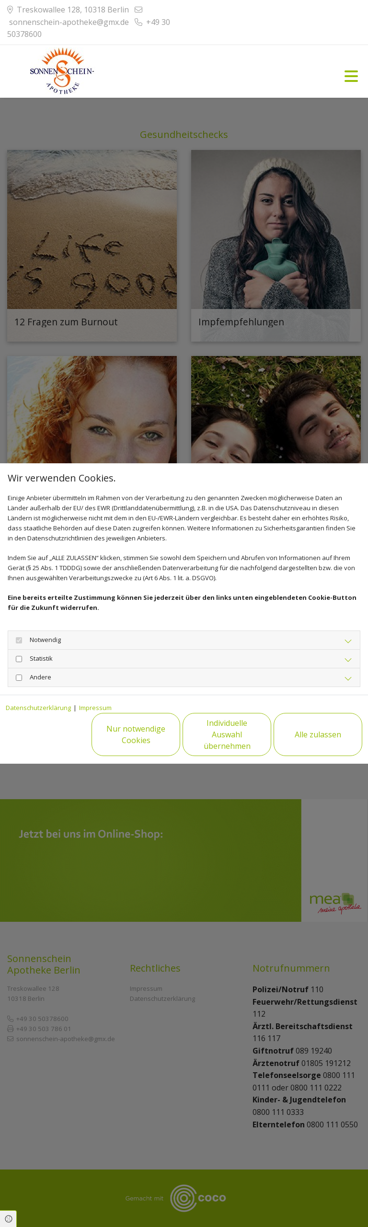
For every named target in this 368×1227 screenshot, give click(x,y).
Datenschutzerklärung (38, 707)
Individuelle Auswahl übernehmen (227, 734)
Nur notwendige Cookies (135, 734)
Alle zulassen (318, 734)
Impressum (95, 707)
